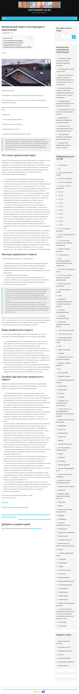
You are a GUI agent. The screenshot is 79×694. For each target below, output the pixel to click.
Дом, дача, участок (64, 647)
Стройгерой (62, 559)
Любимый (61, 457)
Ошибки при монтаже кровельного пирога (18, 47)
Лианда (60, 454)
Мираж (60, 506)
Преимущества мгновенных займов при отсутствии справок (64, 120)
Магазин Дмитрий (64, 465)
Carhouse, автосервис (65, 182)
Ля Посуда (61, 461)
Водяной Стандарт (64, 376)
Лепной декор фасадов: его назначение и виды (34, 519)
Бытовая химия (63, 373)
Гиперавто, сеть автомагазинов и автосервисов (62, 403)
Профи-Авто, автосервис (66, 532)
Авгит (60, 296)
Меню (4, 18)
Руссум (60, 549)
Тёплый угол (62, 574)
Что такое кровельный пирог (13, 41)
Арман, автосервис (64, 350)
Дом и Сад (61, 429)
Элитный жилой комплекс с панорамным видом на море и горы (64, 137)
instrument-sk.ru (39, 10)
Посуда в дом (62, 529)
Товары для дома (63, 577)
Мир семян (61, 502)
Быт (59, 369)
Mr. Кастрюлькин (63, 255)
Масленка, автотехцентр (66, 486)
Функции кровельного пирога (13, 43)
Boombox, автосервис (65, 178)
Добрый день (62, 426)
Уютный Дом (62, 622)
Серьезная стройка (64, 658)
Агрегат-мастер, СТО (65, 334)
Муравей (61, 515)
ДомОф (60, 440)
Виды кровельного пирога (12, 45)
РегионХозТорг (63, 536)
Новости (61, 654)
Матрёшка (61, 490)
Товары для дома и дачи (66, 581)
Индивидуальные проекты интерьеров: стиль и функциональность (65, 103)
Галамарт (61, 397)
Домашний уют (63, 433)
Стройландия (62, 563)
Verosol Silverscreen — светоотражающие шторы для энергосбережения (64, 128)
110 (59, 169)
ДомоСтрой (62, 437)
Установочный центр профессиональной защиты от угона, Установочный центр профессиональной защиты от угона (65, 613)
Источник (5, 502)
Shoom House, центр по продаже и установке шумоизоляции (64, 277)
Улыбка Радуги (63, 588)
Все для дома (62, 390)
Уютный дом (62, 626)
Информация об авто (65, 651)
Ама (59, 346)
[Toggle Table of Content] (30, 38)
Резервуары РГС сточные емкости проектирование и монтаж (65, 112)
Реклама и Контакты (64, 540)
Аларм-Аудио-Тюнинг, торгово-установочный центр (64, 340)
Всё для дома (62, 386)
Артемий (61, 353)
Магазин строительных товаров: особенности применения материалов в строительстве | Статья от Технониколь (64, 79)
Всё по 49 (61, 393)
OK (43, 691)
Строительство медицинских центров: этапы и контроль (63, 145)
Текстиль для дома (64, 570)
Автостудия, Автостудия (66, 330)
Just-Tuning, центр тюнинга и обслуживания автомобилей (64, 243)
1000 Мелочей (62, 165)
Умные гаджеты (63, 665)
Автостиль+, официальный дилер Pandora (63, 324)
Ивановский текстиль (65, 444)
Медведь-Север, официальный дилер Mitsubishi (63, 496)
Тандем (60, 566)
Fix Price (60, 192)
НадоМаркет (62, 519)
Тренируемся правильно (66, 662)
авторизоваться (36, 528)
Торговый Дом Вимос (65, 585)
